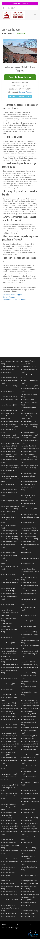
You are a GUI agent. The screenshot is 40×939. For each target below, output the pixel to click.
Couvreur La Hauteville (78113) (9, 900)
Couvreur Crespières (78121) (9, 736)
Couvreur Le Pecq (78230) (8, 804)
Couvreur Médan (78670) (28, 495)
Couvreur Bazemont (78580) (9, 774)
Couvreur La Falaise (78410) (8, 424)
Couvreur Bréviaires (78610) (9, 378)
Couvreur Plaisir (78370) (7, 637)
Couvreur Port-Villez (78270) (9, 678)
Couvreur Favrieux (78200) (8, 733)
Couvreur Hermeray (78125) (29, 632)
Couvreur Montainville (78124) (9, 509)
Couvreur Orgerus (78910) (8, 703)
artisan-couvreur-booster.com (16, 925)
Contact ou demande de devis (20, 96)
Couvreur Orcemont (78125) (9, 386)
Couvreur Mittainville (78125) (9, 793)
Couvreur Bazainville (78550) (9, 397)
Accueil (4, 33)
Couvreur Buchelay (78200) (28, 591)
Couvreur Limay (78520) (27, 842)
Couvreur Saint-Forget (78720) (29, 823)
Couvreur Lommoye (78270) (9, 894)
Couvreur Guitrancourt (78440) (29, 744)
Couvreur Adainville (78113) (8, 391)
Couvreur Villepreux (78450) (8, 812)
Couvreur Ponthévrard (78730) (9, 913)
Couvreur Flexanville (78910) (9, 454)
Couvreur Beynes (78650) (28, 738)
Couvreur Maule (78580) (7, 749)
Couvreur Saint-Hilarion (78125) (29, 875)
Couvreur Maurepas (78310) (29, 413)
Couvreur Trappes (25, 92)
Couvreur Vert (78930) (27, 820)
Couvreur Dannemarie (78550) (29, 435)
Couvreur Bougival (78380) (8, 741)
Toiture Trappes (9, 297)
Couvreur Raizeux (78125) (28, 758)
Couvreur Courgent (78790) (28, 528)
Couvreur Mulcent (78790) (8, 643)
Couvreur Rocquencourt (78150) (30, 741)
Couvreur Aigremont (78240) (29, 881)
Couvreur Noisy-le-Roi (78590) (29, 818)
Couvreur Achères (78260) (28, 533)
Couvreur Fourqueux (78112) (9, 476)
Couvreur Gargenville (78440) (9, 651)
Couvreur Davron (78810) (8, 588)
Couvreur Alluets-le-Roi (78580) (30, 727)
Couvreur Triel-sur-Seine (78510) (30, 517)
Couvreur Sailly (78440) (7, 591)
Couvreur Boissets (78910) (28, 583)
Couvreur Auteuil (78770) (28, 810)
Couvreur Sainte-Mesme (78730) (10, 367)
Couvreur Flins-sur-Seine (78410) (30, 755)
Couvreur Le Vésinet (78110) (9, 410)
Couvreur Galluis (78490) (28, 432)
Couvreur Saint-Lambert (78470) (10, 506)
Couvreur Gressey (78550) (28, 673)
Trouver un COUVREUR (20, 3)
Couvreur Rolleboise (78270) (9, 892)
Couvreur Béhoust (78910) (28, 421)
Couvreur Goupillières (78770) (29, 665)
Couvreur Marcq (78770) (27, 399)
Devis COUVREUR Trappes (12, 294)
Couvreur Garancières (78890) (29, 703)
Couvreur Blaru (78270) (27, 563)
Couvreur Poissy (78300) (8, 574)
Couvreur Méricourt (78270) (8, 738)
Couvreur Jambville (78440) (28, 626)
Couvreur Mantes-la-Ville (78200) (10, 648)
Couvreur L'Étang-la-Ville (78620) (10, 667)
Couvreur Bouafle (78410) (28, 542)
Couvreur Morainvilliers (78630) (30, 531)
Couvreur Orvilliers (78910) (28, 790)
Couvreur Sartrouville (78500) (29, 481)
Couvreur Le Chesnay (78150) (29, 736)
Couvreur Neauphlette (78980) (9, 536)
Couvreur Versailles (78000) (8, 706)
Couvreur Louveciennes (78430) (10, 744)
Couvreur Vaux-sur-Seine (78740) (30, 706)
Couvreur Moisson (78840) (8, 435)
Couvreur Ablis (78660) (7, 604)
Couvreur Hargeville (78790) (29, 457)
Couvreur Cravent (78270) (28, 799)
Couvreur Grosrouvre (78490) (29, 883)
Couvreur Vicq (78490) (7, 689)
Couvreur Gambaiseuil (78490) (9, 708)
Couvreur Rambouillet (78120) (9, 399)
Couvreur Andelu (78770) (28, 916)
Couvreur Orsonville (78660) (29, 427)
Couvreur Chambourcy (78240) (29, 367)
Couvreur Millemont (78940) (28, 569)
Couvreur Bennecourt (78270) (29, 539)
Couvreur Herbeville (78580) (9, 823)
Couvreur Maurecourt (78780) (29, 793)
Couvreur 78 (11, 33)
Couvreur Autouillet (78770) (28, 522)
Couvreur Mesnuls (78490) (28, 749)
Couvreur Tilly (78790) (7, 610)
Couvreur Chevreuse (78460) (9, 859)
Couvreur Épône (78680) (28, 621)
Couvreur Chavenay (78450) (9, 684)
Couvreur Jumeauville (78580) (29, 651)
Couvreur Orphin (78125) (8, 553)
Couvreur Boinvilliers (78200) (9, 542)
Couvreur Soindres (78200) (28, 446)
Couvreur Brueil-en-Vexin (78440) (10, 438)
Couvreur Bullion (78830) (28, 711)
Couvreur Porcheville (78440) (29, 509)
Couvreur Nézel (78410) (7, 457)
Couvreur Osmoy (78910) (28, 812)
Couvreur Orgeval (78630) (8, 842)
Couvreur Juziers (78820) (28, 826)
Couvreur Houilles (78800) (8, 451)
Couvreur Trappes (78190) (28, 717)
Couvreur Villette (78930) (28, 913)
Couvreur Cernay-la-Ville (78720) (10, 443)
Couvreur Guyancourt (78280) (29, 708)
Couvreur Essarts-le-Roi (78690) (10, 580)
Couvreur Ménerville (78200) (9, 533)
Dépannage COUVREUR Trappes (14, 300)
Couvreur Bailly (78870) (7, 413)
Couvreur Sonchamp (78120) (9, 725)
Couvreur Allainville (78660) (28, 438)
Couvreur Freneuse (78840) (28, 536)
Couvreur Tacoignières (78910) (9, 501)
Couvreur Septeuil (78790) (8, 758)
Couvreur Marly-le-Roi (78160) (9, 583)
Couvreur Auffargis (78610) (28, 714)
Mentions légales (14, 928)
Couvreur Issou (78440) (27, 892)
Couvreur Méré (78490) (7, 883)
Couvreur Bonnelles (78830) (29, 700)
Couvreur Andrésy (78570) (28, 615)
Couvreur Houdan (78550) (8, 905)
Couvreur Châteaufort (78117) (29, 911)
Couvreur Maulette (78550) (8, 695)
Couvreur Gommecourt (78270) (10, 719)
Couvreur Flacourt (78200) (8, 517)
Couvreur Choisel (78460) (28, 662)
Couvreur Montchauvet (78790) (9, 421)
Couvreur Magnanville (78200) (29, 747)
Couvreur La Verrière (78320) (9, 490)
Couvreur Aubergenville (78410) (10, 785)
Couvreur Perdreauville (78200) (30, 558)
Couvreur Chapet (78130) (8, 916)
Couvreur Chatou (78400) (8, 714)
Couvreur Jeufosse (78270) (8, 449)
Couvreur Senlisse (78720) (28, 848)
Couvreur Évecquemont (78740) (30, 449)
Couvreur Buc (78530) (7, 711)
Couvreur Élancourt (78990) (8, 820)
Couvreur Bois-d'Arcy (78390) (29, 514)
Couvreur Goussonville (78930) (9, 427)
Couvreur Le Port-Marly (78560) (9, 465)
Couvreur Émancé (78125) (28, 476)
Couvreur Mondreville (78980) (29, 667)
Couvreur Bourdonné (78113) (9, 446)
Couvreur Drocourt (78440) (8, 747)
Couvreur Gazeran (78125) (28, 451)
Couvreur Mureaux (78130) (28, 473)
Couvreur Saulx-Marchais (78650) (30, 894)
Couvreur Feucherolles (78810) (30, 424)
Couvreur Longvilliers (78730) (9, 829)
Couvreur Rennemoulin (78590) (29, 386)
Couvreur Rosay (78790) (7, 484)
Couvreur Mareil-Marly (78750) (9, 539)
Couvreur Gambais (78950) (28, 599)
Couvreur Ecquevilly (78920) (9, 531)
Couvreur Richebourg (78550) (29, 465)
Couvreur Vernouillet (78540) (9, 727)
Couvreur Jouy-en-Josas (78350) (10, 826)
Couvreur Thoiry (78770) (27, 719)
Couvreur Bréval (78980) (28, 454)
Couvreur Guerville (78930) (28, 468)
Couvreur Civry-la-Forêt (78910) (10, 468)
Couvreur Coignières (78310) (29, 484)
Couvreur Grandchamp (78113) (29, 594)
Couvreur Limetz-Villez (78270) (9, 665)
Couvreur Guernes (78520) (8, 717)
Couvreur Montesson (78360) (9, 405)
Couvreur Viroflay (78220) (8, 840)
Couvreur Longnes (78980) (8, 594)
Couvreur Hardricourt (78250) (29, 829)
